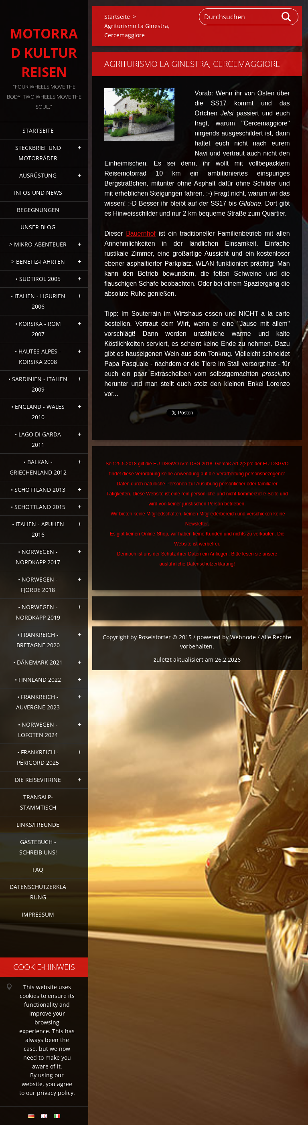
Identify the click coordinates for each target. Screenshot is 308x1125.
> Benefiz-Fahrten (38, 261)
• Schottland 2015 (38, 507)
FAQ (37, 869)
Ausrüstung (38, 175)
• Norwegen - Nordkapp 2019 (38, 612)
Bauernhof (141, 233)
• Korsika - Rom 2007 (38, 329)
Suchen (287, 17)
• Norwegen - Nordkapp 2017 (38, 557)
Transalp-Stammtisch (38, 802)
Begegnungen (38, 210)
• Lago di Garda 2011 (38, 439)
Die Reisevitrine (38, 780)
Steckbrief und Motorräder (38, 153)
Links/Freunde (37, 824)
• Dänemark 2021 (38, 662)
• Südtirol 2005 (38, 279)
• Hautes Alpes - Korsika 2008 (38, 356)
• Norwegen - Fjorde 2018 (38, 585)
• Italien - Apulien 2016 (38, 529)
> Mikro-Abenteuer (38, 244)
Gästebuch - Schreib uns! (38, 847)
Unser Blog (37, 227)
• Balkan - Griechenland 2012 (38, 467)
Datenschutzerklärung (38, 892)
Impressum (38, 914)
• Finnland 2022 (38, 679)
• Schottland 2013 (38, 489)
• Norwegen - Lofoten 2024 (38, 730)
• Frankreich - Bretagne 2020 (38, 640)
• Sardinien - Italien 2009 (37, 384)
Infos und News (38, 192)
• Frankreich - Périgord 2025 (38, 757)
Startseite (38, 130)
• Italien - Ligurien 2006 (38, 301)
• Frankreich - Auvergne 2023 (38, 702)
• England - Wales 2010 (38, 412)
